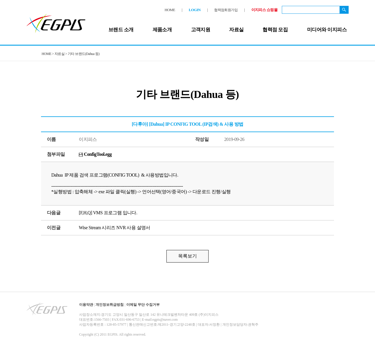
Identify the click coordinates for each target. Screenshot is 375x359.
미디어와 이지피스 (327, 29)
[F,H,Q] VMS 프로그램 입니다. (108, 212)
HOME (170, 10)
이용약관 (86, 305)
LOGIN (194, 10)
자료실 (236, 29)
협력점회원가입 (226, 10)
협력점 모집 (275, 29)
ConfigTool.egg (95, 154)
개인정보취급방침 (110, 305)
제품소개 (162, 29)
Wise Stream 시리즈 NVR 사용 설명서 (114, 227)
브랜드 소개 (121, 29)
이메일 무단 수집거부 (143, 305)
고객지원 (200, 29)
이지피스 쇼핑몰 (264, 10)
